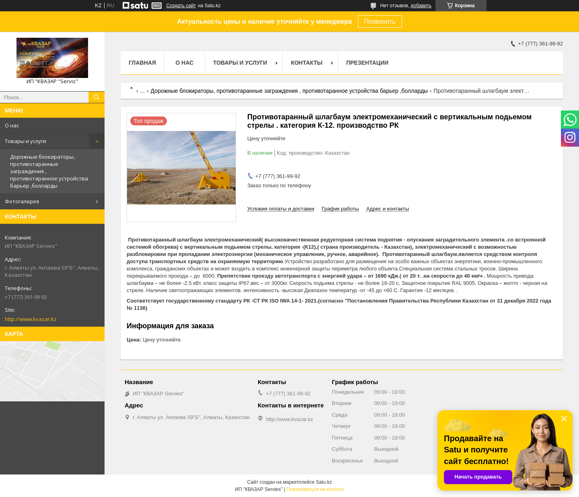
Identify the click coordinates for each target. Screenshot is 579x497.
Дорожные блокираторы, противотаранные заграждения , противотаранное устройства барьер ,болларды (49, 171)
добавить (421, 5)
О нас (12, 125)
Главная (142, 62)
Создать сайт (181, 5)
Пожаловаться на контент (315, 489)
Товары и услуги (25, 141)
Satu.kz (324, 482)
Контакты (306, 62)
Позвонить (380, 21)
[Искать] (96, 97)
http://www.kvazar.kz (31, 319)
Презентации (367, 62)
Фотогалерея (22, 201)
